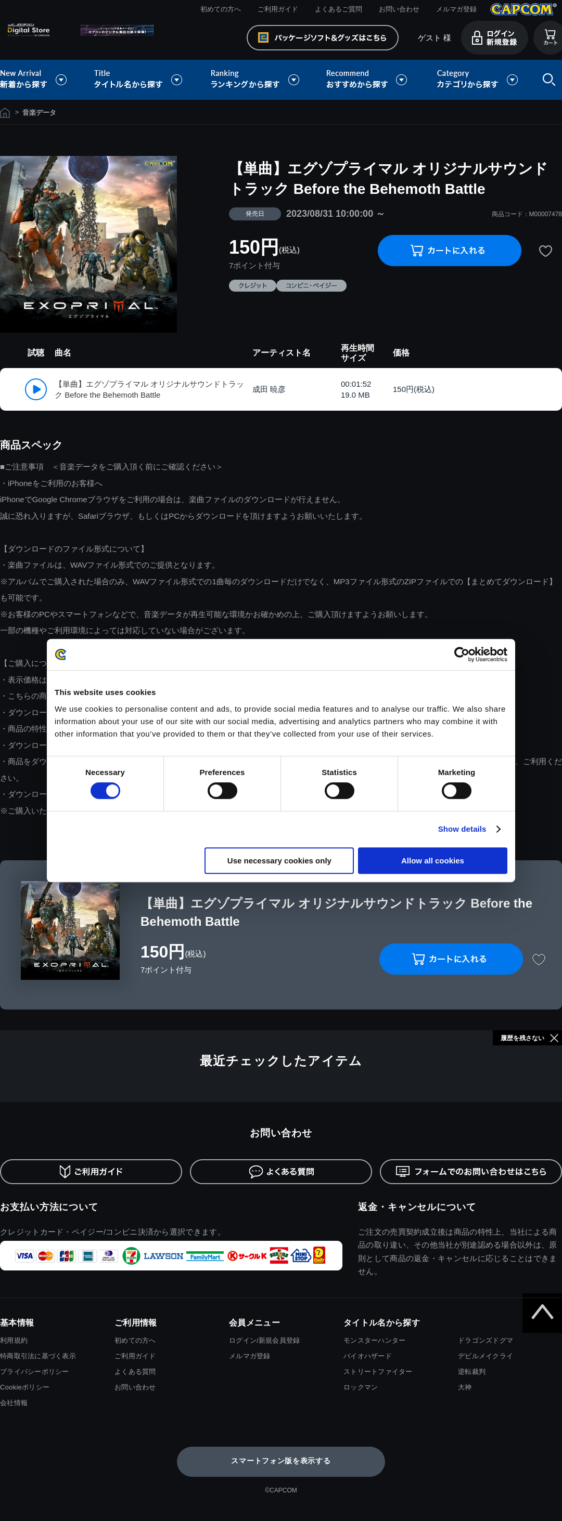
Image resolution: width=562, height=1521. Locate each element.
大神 (465, 1387)
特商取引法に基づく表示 (38, 1356)
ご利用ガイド (278, 9)
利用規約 (14, 1340)
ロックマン (360, 1387)
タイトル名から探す (139, 80)
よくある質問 (135, 1371)
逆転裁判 (472, 1371)
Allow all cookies (432, 860)
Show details (462, 828)
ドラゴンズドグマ (485, 1340)
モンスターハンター (374, 1340)
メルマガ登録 (456, 9)
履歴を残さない (522, 1038)
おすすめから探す (368, 80)
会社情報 (14, 1403)
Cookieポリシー (24, 1387)
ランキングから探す (256, 80)
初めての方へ (220, 9)
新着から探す (40, 80)
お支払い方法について (49, 1207)
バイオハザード (367, 1356)
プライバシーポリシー (34, 1371)
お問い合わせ (399, 9)
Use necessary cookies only (279, 860)
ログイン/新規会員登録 (264, 1340)
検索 (547, 80)
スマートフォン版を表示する (280, 1461)
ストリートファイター (378, 1371)
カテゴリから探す (477, 80)
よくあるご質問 (338, 9)
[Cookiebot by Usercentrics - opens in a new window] (461, 654)
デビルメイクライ (485, 1356)
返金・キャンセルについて (417, 1207)
